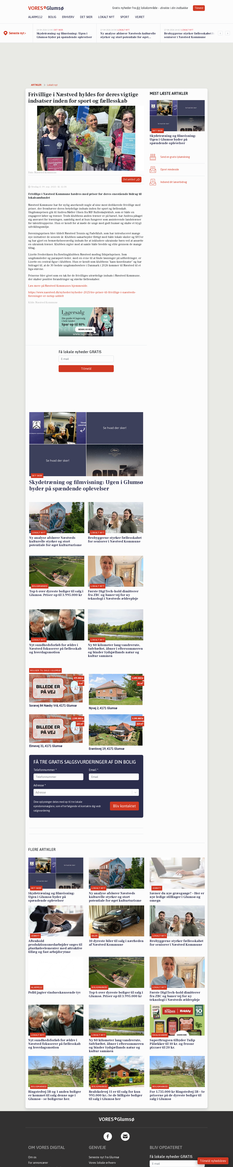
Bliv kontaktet (124, 806)
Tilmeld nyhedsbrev (213, 1160)
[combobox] (35, 792)
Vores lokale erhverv (102, 1162)
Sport (124, 17)
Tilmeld (199, 8)
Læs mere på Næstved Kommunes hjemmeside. (58, 286)
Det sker (86, 17)
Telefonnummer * (45, 769)
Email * (93, 769)
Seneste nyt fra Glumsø (104, 1157)
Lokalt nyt (106, 17)
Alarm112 (35, 17)
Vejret (140, 17)
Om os (32, 1157)
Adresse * (39, 785)
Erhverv (68, 17)
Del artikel (131, 179)
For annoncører (38, 1162)
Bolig (52, 17)
